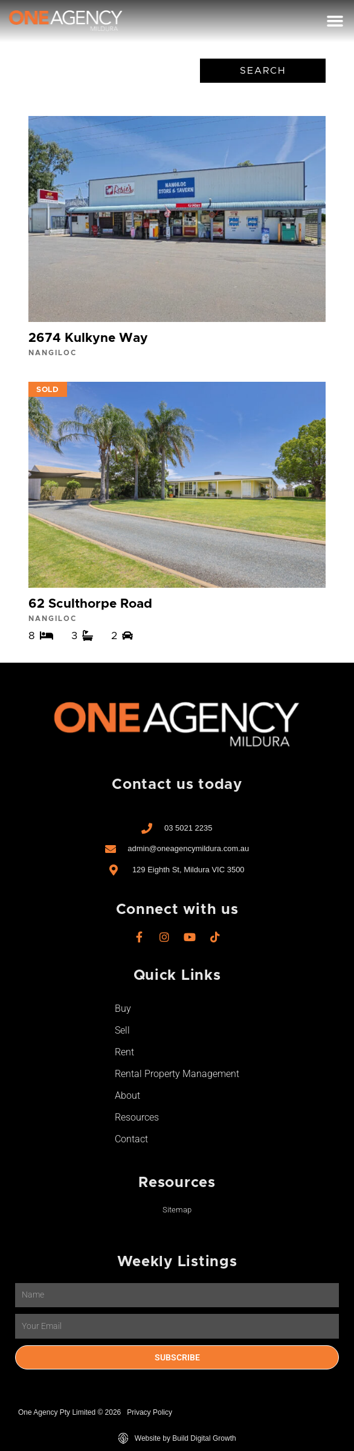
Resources (137, 1117)
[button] (334, 21)
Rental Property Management (177, 1073)
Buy (123, 1008)
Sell (122, 1030)
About (127, 1095)
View (177, 240)
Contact (131, 1139)
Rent (124, 1052)
